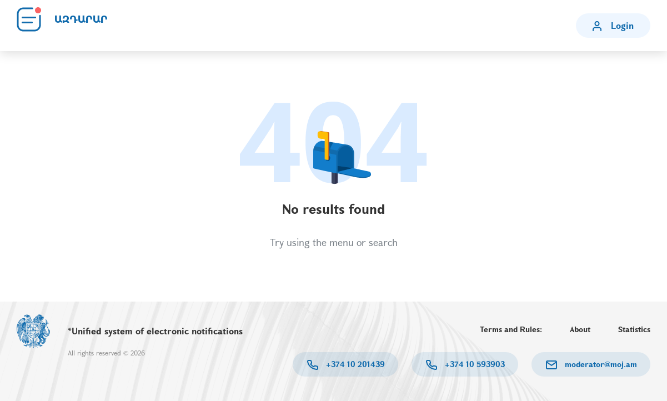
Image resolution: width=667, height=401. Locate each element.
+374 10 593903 (474, 364)
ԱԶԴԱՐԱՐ (81, 19)
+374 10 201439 (354, 364)
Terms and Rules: (511, 329)
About (580, 329)
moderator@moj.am (600, 364)
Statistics (634, 329)
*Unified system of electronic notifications (155, 331)
